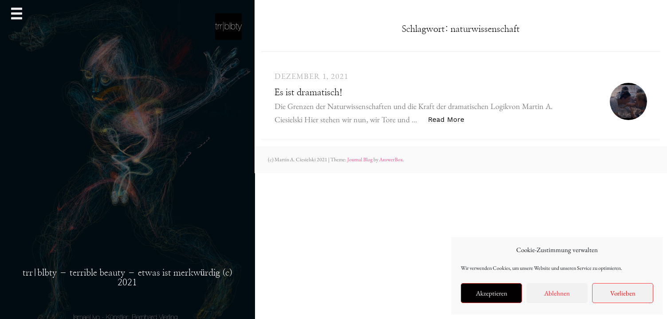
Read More (451, 119)
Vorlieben (623, 293)
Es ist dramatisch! (308, 92)
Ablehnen (557, 293)
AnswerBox (391, 159)
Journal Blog (360, 159)
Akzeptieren (491, 293)
